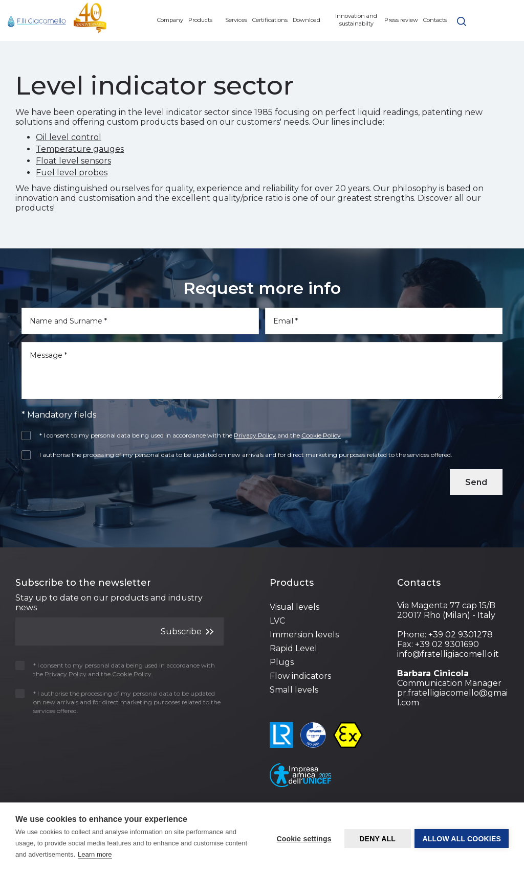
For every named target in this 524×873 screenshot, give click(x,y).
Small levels (294, 690)
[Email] (384, 321)
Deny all (376, 838)
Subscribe (187, 631)
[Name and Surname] (140, 321)
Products (204, 20)
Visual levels (294, 607)
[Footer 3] (453, 583)
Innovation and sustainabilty (356, 19)
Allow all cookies (461, 838)
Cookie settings (302, 838)
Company (170, 20)
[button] (461, 20)
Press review (401, 20)
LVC (277, 621)
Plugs (282, 662)
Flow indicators (300, 676)
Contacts (435, 20)
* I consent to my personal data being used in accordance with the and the (184, 435)
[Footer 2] (326, 583)
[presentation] (81, 484)
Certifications (270, 20)
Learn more (95, 854)
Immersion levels (304, 634)
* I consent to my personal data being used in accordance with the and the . (115, 669)
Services (236, 20)
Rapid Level (293, 648)
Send (476, 482)
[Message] (262, 370)
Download (310, 20)
